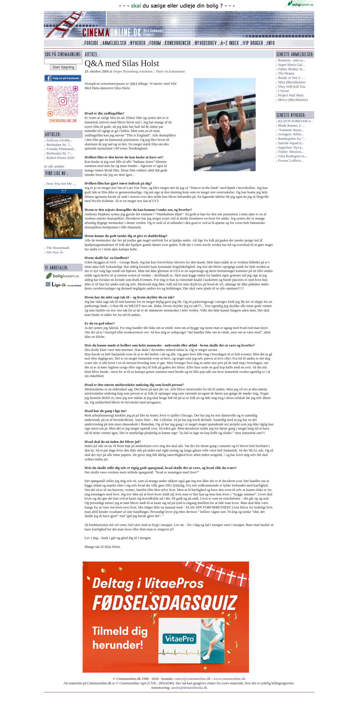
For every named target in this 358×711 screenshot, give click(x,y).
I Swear (283, 91)
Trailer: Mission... (291, 152)
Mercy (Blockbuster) (293, 100)
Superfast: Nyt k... (291, 147)
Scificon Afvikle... (60, 140)
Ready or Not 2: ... (291, 78)
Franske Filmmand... (61, 149)
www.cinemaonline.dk (229, 679)
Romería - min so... (292, 60)
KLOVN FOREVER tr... (295, 121)
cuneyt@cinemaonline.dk (192, 679)
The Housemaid (58, 248)
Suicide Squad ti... (291, 143)
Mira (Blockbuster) (291, 82)
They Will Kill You (291, 87)
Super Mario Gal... (291, 65)
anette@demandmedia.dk (189, 688)
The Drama (286, 73)
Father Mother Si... (291, 69)
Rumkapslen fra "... (292, 139)
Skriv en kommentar (170, 71)
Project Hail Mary (291, 95)
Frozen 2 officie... (290, 161)
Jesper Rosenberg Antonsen (132, 71)
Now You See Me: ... (61, 184)
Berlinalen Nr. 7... (59, 145)
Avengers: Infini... (291, 134)
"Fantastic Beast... (291, 130)
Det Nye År (55, 252)
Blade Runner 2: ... (291, 126)
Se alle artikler (54, 166)
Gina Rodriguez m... (292, 156)
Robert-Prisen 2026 (60, 158)
